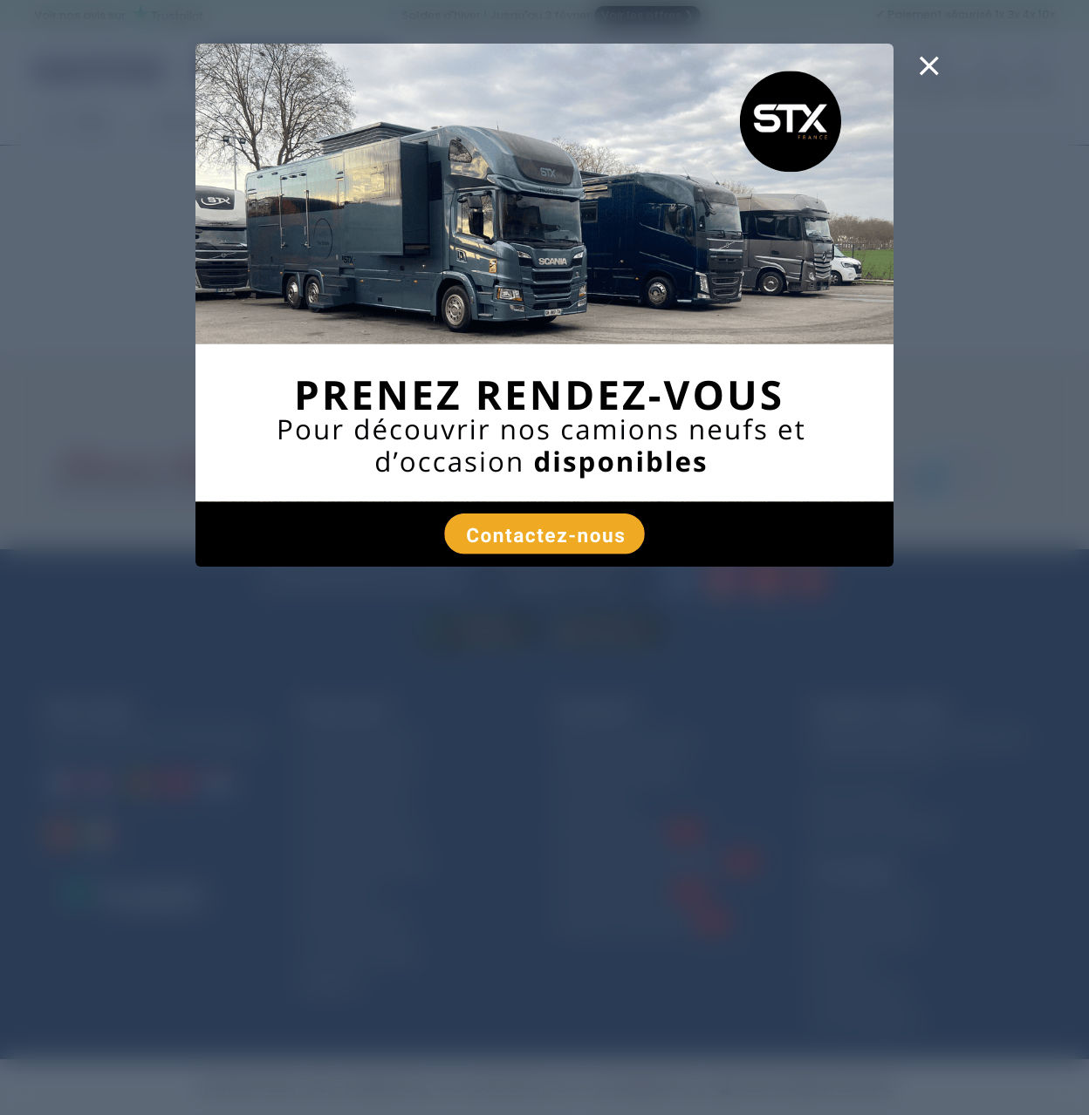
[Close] (929, 77)
